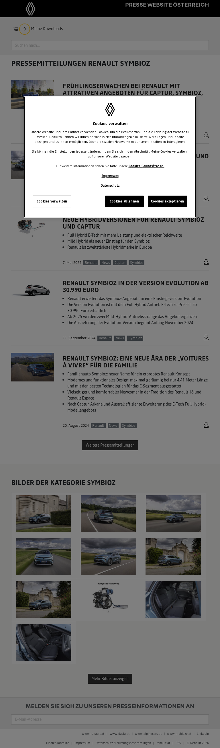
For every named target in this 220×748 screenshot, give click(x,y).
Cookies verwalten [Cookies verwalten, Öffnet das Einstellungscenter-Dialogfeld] (52, 201)
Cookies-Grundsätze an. (146, 166)
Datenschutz (110, 185)
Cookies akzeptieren (167, 201)
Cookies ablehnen (124, 201)
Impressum (110, 176)
